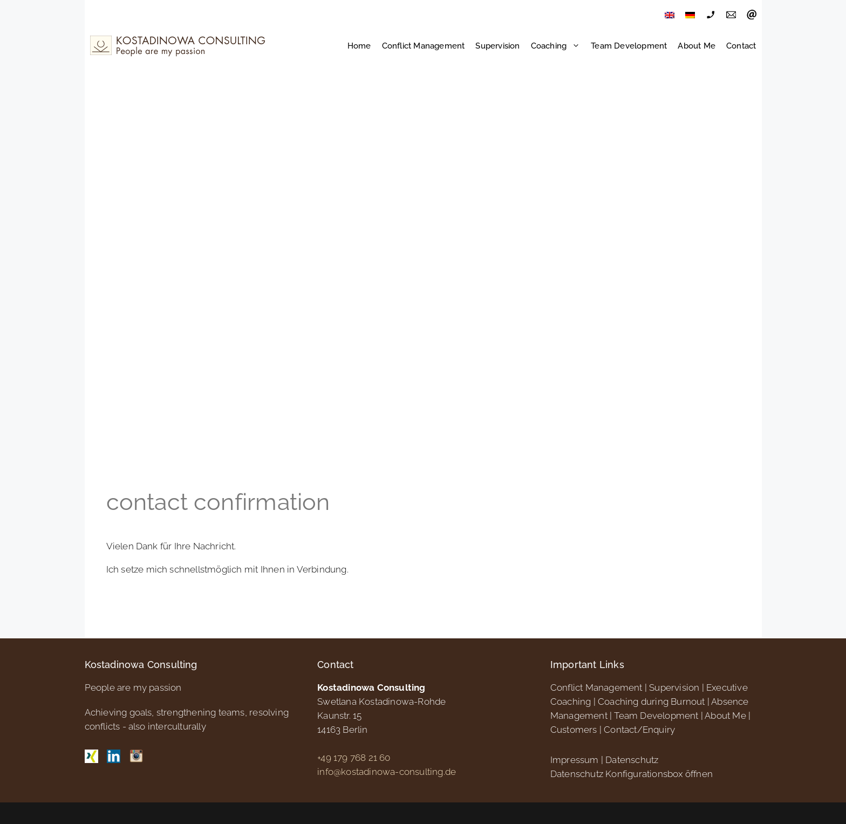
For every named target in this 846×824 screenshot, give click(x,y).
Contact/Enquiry (639, 729)
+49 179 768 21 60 (353, 757)
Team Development (629, 46)
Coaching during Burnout (651, 701)
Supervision (497, 46)
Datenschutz (631, 759)
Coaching (558, 46)
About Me (696, 46)
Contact (741, 46)
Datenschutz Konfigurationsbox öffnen (631, 773)
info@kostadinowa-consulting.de (386, 771)
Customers (573, 729)
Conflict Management (423, 46)
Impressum (574, 759)
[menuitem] (669, 15)
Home (359, 46)
